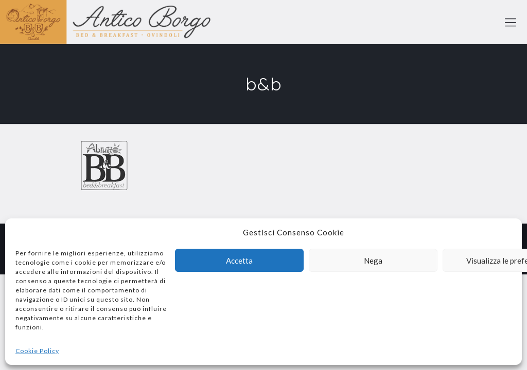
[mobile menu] (510, 22)
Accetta (239, 260)
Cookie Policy (37, 351)
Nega (373, 260)
